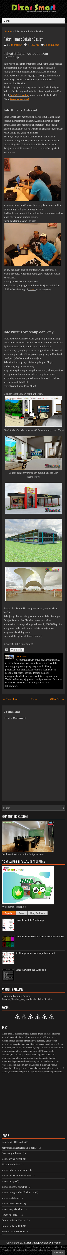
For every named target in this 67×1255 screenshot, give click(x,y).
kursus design (28, 1047)
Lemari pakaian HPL (12, 1226)
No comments (51, 44)
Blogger (56, 1242)
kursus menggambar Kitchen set (18, 1192)
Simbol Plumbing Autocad (31, 969)
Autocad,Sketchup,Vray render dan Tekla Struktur (27, 999)
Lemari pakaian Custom (14, 1220)
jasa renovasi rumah (12, 1158)
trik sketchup (34, 1054)
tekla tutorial (21, 1051)
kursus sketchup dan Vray (21, 1071)
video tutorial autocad (12, 1033)
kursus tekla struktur (12, 1203)
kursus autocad (16, 1040)
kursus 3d (16, 1047)
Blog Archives (37, 913)
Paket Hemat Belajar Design (23, 39)
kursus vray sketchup (12, 1209)
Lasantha (46, 1247)
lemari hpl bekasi (10, 1214)
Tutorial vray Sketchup (13, 1231)
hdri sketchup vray (19, 1054)
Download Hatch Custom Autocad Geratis (40, 936)
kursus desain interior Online (16, 1175)
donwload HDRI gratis (13, 1142)
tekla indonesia (41, 1058)
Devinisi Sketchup (19, 95)
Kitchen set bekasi (11, 1164)
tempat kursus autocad (34, 1040)
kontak (32, 289)
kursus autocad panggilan (15, 1170)
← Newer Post (10, 699)
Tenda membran (44, 1061)
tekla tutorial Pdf (36, 1051)
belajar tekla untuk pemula (21, 1058)
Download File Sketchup (30, 920)
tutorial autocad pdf (37, 1037)
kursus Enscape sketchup (14, 1186)
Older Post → (57, 699)
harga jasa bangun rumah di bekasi (19, 1147)
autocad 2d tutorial (18, 1037)
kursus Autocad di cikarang (37, 1064)
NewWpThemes (16, 1247)
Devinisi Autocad (19, 99)
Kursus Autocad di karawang (34, 1068)
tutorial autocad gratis (33, 1033)
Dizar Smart (31, 1242)
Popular (9, 913)
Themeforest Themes (22, 1250)
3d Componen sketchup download (35, 953)
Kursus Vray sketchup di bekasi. (48, 1071)
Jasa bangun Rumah (12, 1153)
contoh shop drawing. (26, 1061)
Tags (21, 913)
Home (7, 31)
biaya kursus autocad (39, 1044)
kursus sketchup (10, 1198)
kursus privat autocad (19, 1044)
